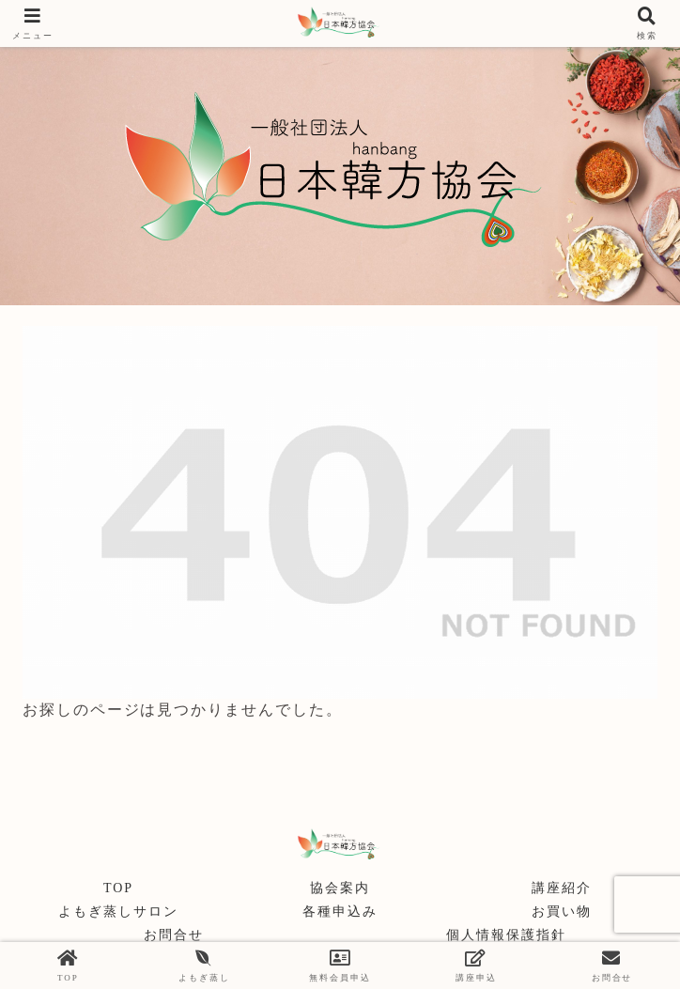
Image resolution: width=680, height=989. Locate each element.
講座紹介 (562, 888)
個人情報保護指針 (505, 935)
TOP (118, 888)
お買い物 (562, 911)
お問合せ (174, 935)
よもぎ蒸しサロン (118, 911)
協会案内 (340, 888)
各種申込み (340, 911)
